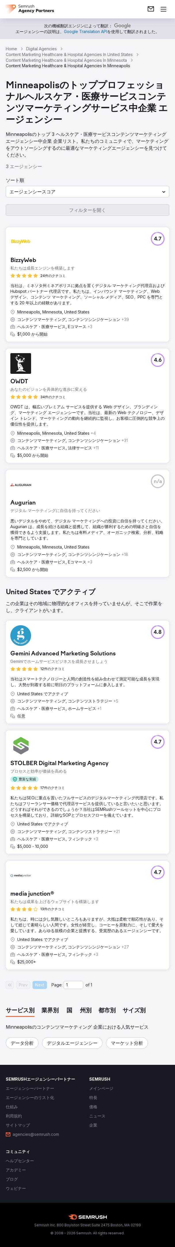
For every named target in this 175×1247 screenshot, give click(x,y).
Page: (57, 984)
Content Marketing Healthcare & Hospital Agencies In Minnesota (66, 60)
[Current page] (73, 985)
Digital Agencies (41, 48)
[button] (87, 191)
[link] (150, 9)
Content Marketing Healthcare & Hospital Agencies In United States (69, 54)
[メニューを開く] (163, 9)
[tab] (20, 1011)
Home (11, 48)
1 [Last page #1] (91, 984)
